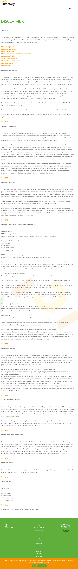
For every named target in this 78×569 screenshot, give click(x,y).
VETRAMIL (39, 556)
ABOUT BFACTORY (39, 528)
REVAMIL (39, 551)
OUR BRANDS (39, 530)
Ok (34, 566)
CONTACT (39, 543)
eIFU (39, 538)
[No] (75, 564)
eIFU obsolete (39, 541)
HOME (39, 525)
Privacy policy (42, 566)
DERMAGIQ (39, 554)
